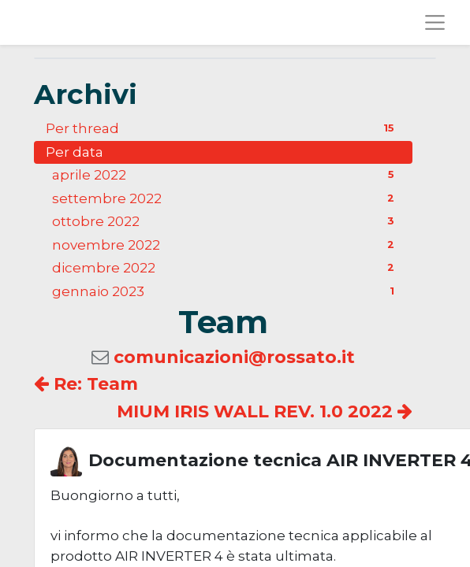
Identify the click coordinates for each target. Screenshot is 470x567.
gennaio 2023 (226, 291)
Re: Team (86, 384)
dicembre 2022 (226, 268)
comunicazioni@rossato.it (234, 357)
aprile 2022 (226, 175)
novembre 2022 (226, 245)
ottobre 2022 (226, 221)
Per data (74, 152)
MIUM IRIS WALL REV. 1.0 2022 (264, 411)
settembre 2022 (226, 198)
